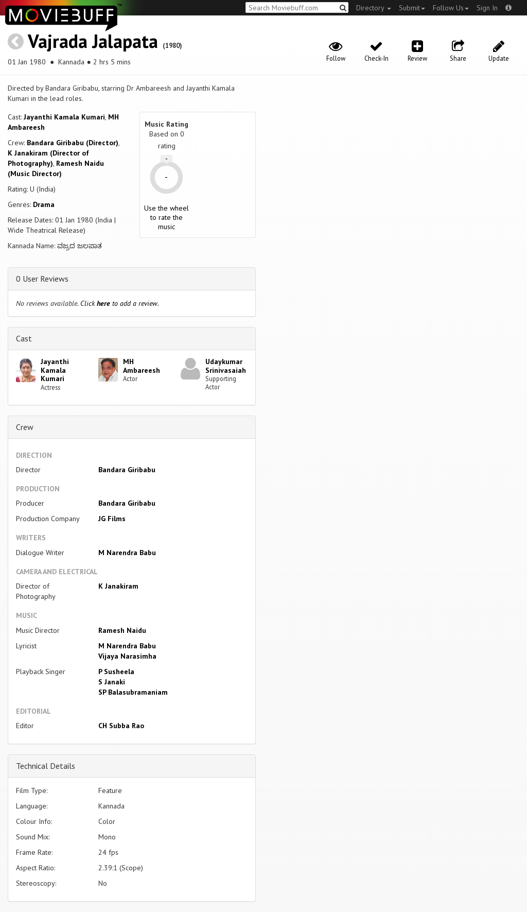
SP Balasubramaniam (133, 692)
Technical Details (45, 766)
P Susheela (116, 671)
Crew (24, 427)
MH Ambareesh (141, 366)
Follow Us (451, 7)
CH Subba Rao (121, 725)
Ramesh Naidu (122, 630)
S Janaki (111, 681)
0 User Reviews (42, 278)
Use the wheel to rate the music (166, 217)
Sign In (487, 7)
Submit (412, 7)
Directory (373, 7)
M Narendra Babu (127, 552)
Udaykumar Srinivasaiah (225, 366)
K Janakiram (118, 586)
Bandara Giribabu (126, 469)
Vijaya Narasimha (127, 656)
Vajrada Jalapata (93, 41)
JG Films (112, 518)
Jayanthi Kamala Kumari (64, 117)
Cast (24, 338)
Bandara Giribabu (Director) (72, 142)
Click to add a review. (119, 303)
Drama (44, 204)
